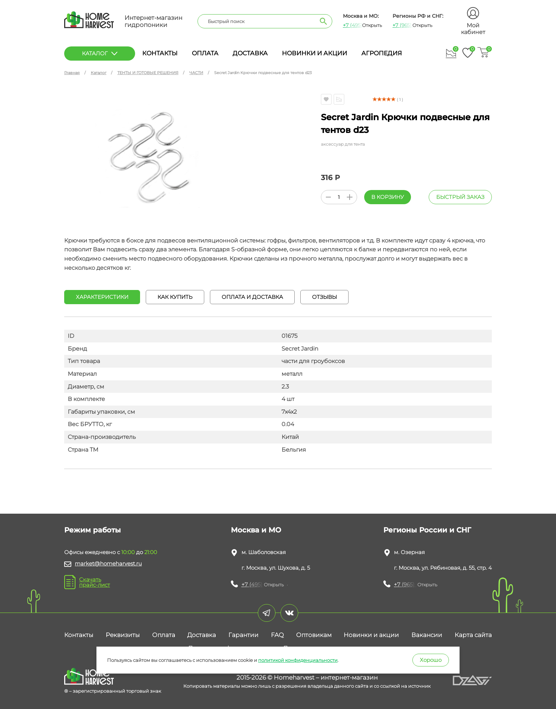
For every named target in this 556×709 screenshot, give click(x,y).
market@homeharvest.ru (108, 563)
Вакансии (426, 634)
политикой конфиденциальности (298, 660)
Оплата (205, 53)
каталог (99, 53)
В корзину (387, 197)
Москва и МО (256, 530)
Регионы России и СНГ (427, 530)
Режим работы (92, 530)
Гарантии (243, 634)
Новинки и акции (314, 53)
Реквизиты (123, 634)
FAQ (277, 634)
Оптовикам (314, 634)
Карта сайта (473, 634)
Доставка (250, 53)
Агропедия (381, 53)
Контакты (160, 53)
